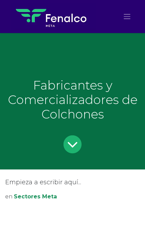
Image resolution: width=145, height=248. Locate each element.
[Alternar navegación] (127, 16)
